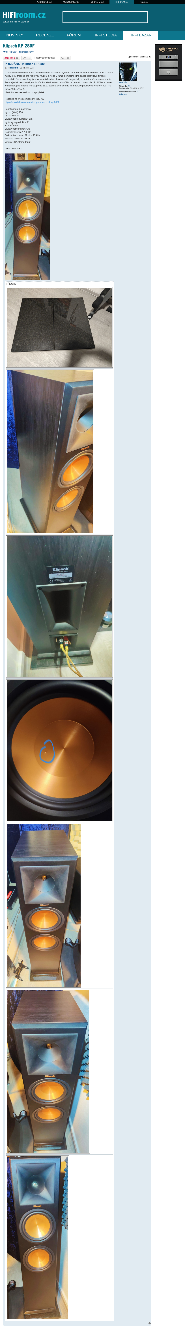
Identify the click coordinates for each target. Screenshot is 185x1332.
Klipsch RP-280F (18, 46)
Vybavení (123, 94)
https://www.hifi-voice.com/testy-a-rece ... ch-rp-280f (32, 102)
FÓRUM (74, 35)
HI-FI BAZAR (140, 35)
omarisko (123, 82)
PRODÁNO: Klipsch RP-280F (25, 64)
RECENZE (45, 35)
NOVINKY (14, 35)
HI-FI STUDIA (105, 35)
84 (129, 86)
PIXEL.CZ (144, 2)
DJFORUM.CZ (97, 2)
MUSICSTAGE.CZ (71, 2)
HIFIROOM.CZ (121, 2)
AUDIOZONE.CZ (44, 2)
